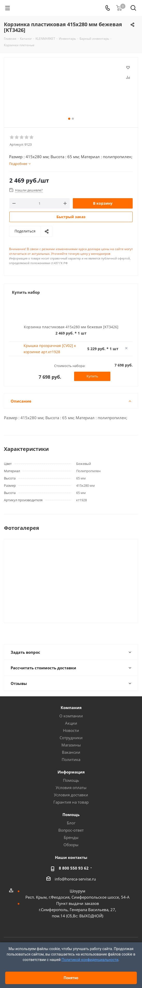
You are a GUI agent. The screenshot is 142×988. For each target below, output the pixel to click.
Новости (71, 730)
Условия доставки (71, 794)
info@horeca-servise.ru (75, 879)
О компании (71, 715)
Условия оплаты (71, 787)
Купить (92, 376)
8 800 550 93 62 (74, 868)
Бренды (71, 837)
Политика (71, 759)
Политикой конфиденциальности (89, 960)
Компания (71, 707)
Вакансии (71, 752)
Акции (71, 723)
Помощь (71, 780)
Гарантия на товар (71, 802)
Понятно (71, 978)
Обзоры (71, 844)
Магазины (71, 744)
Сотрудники (71, 737)
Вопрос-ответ (71, 830)
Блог (71, 822)
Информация (71, 772)
